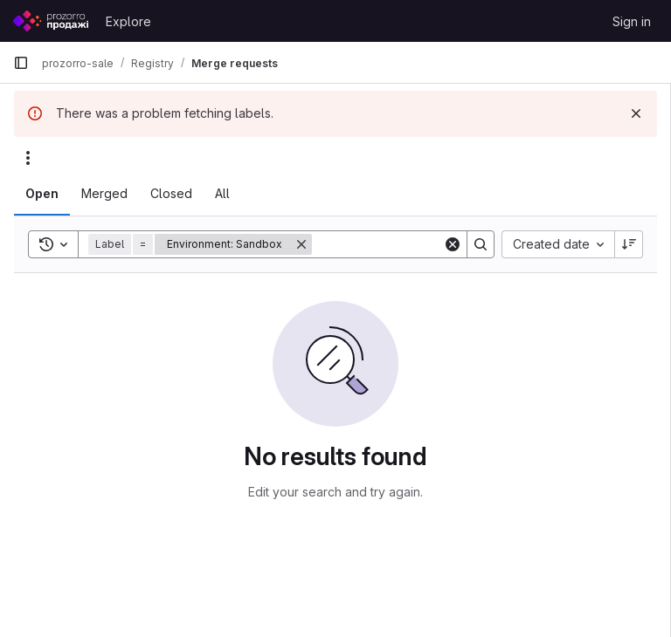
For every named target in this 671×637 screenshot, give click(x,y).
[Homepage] (51, 21)
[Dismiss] (636, 113)
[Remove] (301, 244)
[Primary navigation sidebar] (21, 63)
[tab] (42, 194)
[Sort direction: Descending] (629, 244)
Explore (128, 21)
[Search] (420, 244)
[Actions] (28, 158)
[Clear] (452, 244)
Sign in (631, 21)
